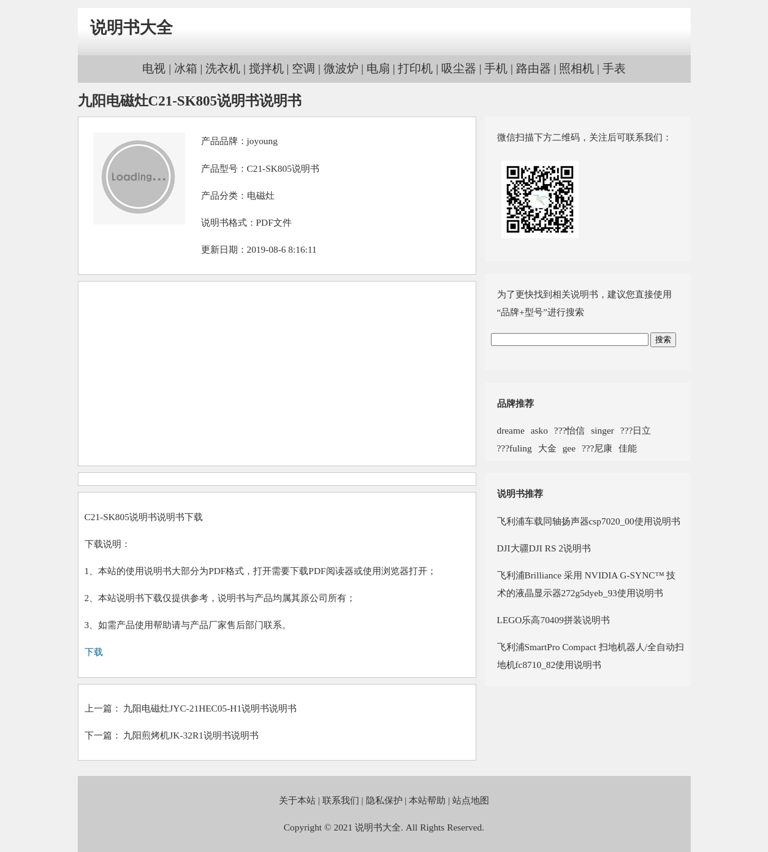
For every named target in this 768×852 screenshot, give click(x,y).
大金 (547, 448)
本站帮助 (427, 800)
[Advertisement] (277, 373)
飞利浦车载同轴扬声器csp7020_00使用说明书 (588, 521)
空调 (303, 68)
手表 (614, 68)
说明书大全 (131, 27)
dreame (511, 430)
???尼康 (597, 448)
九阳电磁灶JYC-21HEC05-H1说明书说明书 (210, 708)
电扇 (378, 68)
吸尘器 (458, 68)
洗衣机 (222, 68)
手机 (496, 68)
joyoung (262, 141)
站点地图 (470, 800)
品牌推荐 (515, 403)
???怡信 (569, 430)
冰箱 (185, 68)
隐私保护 (384, 800)
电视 (153, 68)
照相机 (576, 68)
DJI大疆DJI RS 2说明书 (544, 548)
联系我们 (340, 800)
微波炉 (341, 68)
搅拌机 (266, 68)
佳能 (627, 448)
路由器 (533, 68)
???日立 (635, 430)
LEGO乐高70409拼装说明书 (553, 620)
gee (569, 448)
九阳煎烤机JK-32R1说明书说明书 (190, 735)
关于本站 (297, 800)
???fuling (514, 448)
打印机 (415, 68)
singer (602, 430)
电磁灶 (261, 195)
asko (539, 430)
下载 (94, 652)
